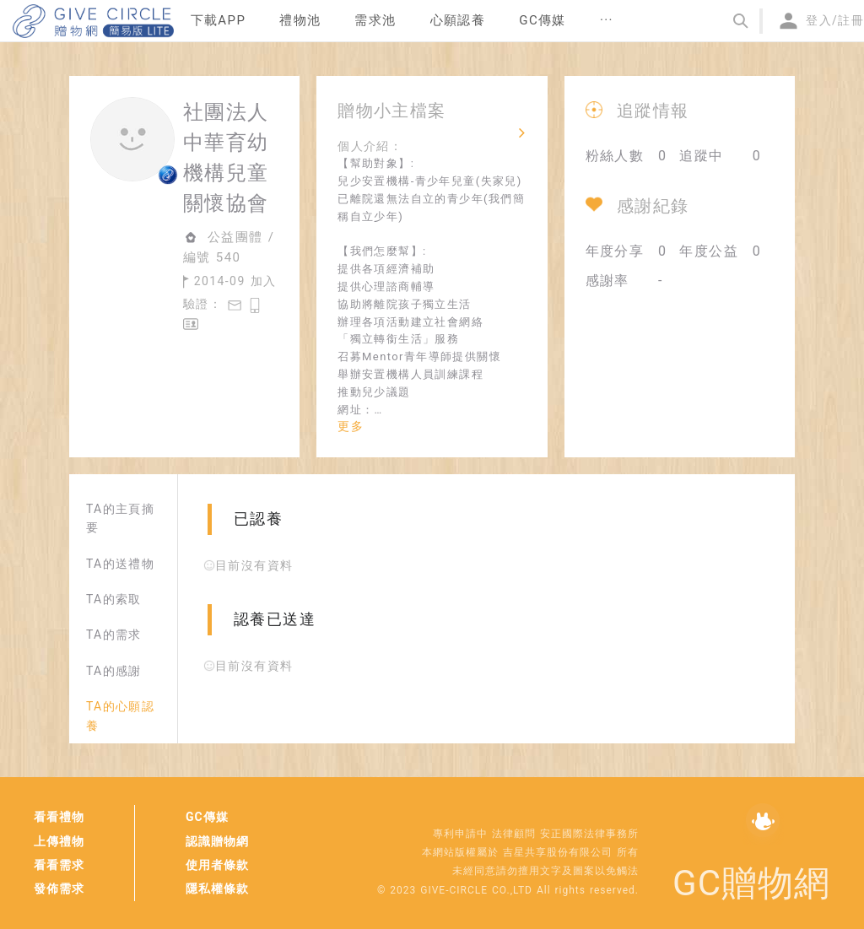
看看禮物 (59, 817)
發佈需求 (59, 888)
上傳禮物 (59, 841)
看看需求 (59, 865)
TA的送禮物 (120, 563)
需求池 (375, 20)
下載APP (218, 20)
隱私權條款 (217, 888)
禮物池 (300, 20)
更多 (351, 426)
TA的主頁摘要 (120, 518)
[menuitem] (218, 21)
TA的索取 (114, 599)
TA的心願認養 (120, 715)
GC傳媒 (207, 817)
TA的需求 (114, 634)
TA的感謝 (114, 671)
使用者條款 (217, 865)
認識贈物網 (217, 841)
